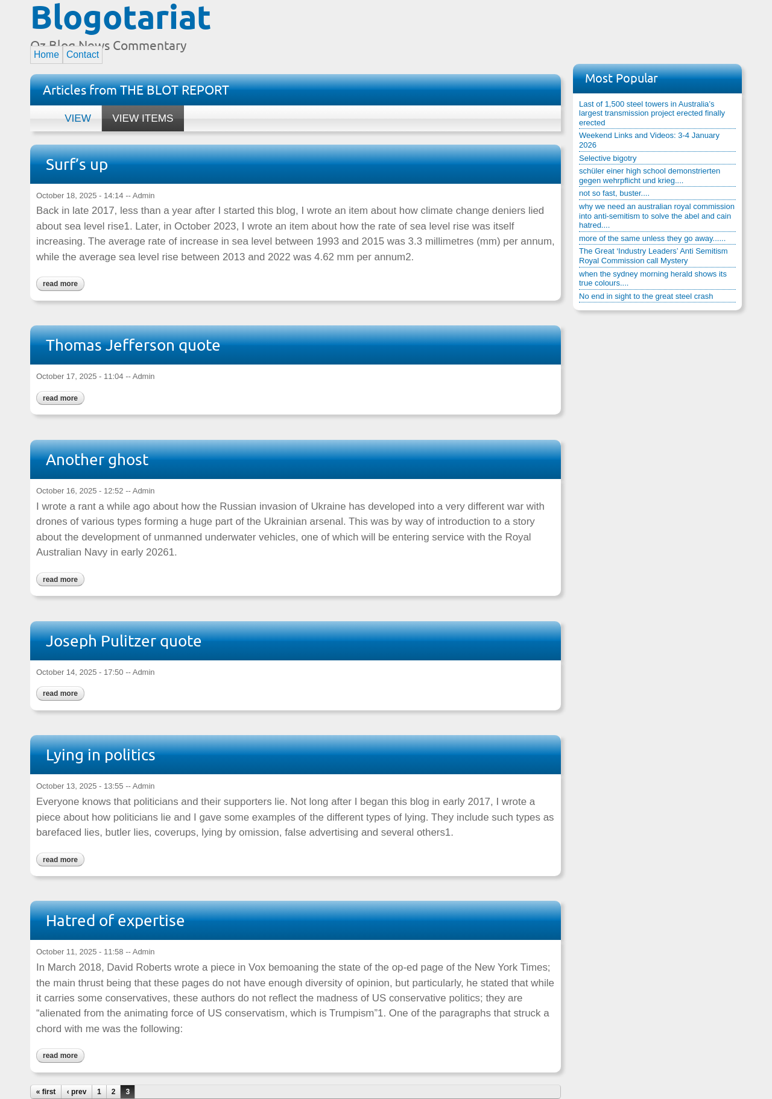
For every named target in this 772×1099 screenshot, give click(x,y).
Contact (82, 54)
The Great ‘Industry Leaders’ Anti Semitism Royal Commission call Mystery (653, 255)
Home (46, 54)
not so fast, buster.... (614, 193)
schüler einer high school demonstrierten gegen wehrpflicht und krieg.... (649, 175)
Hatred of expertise (115, 920)
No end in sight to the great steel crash (646, 296)
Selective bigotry (607, 158)
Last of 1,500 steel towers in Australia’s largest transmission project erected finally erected (652, 113)
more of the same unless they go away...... (652, 238)
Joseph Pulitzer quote (124, 641)
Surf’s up (77, 164)
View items (137, 114)
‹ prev (77, 1092)
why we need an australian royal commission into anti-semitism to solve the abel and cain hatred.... (657, 216)
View (78, 118)
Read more (57, 282)
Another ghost (97, 459)
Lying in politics (101, 754)
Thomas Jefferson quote (133, 345)
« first (46, 1092)
